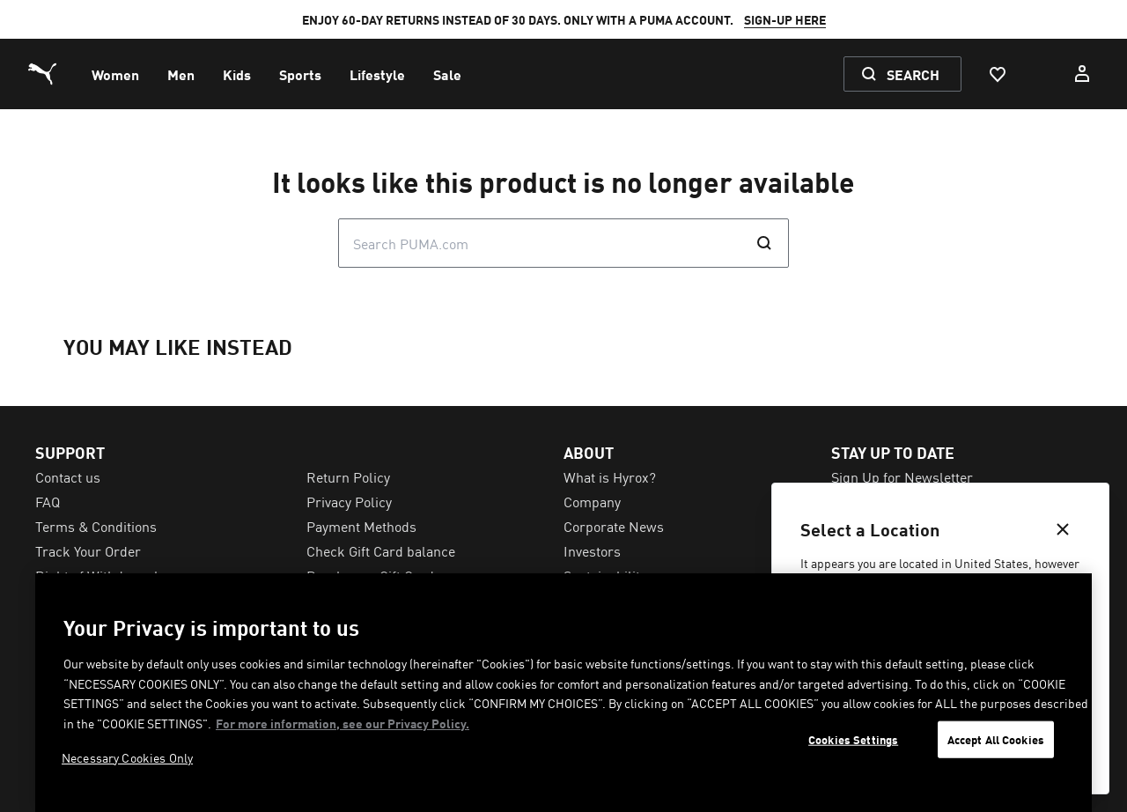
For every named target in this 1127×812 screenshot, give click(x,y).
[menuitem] (115, 74)
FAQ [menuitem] (47, 501)
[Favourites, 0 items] (996, 74)
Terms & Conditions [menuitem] (96, 525)
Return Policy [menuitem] (348, 476)
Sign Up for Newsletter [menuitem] (902, 476)
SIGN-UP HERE (785, 19)
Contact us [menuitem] (67, 476)
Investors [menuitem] (592, 550)
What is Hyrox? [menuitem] (610, 476)
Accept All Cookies (995, 739)
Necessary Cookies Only (127, 757)
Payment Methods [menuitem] (361, 525)
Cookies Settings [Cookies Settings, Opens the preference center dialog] (853, 739)
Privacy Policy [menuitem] (349, 501)
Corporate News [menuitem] (614, 525)
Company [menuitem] (592, 501)
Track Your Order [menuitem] (88, 550)
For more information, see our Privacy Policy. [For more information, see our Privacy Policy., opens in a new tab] (342, 723)
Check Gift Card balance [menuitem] (380, 550)
